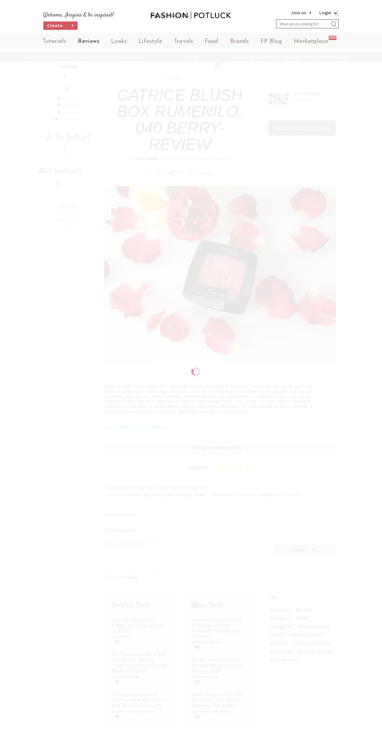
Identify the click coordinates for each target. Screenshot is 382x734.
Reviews (88, 41)
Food (211, 41)
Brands (239, 41)
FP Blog (271, 41)
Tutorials (55, 41)
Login (325, 12)
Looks (119, 41)
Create (60, 25)
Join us (298, 13)
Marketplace (311, 41)
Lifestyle (150, 41)
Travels (183, 41)
